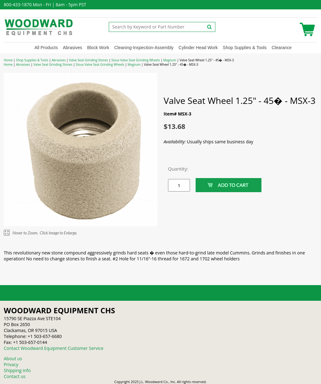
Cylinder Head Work (198, 47)
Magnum (169, 60)
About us (13, 358)
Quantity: (174, 169)
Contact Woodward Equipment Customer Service (53, 348)
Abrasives (72, 47)
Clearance (281, 47)
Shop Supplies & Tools (245, 47)
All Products (46, 47)
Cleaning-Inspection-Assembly (143, 47)
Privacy (11, 364)
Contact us (14, 376)
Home (8, 60)
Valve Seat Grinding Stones (88, 60)
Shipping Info (17, 370)
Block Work (98, 47)
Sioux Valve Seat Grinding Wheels (135, 60)
